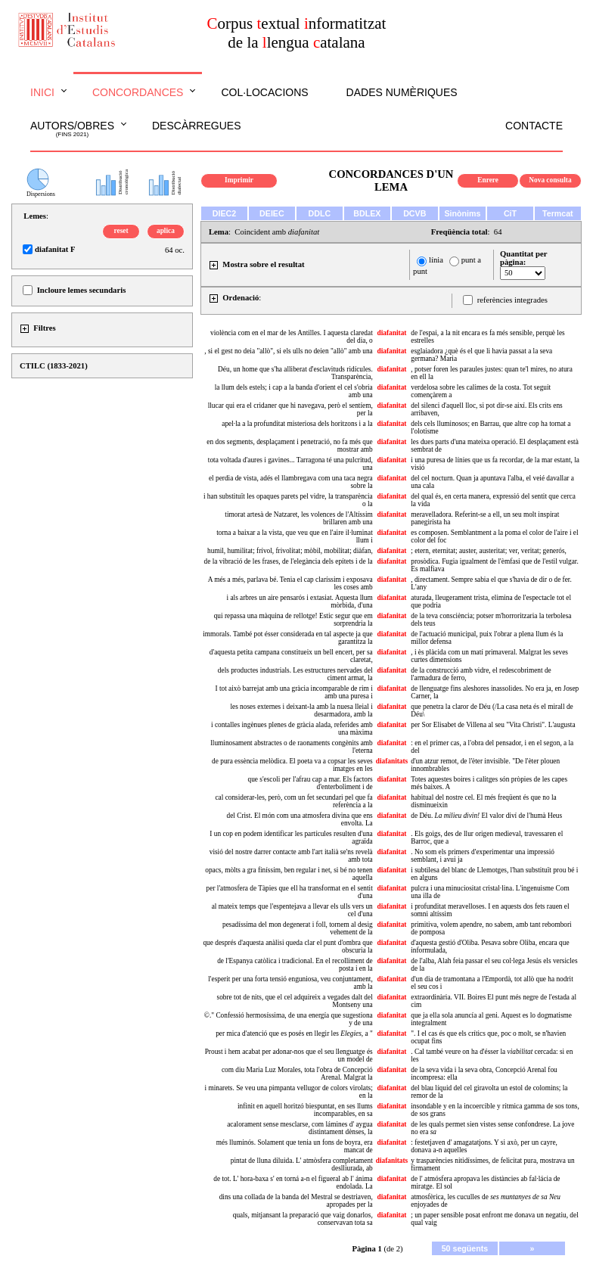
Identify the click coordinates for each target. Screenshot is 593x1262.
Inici (42, 92)
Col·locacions (264, 92)
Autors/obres (72, 129)
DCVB (414, 213)
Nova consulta (550, 180)
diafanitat (392, 333)
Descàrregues (196, 126)
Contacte (534, 126)
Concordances (138, 92)
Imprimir (239, 180)
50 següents (465, 1248)
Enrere (487, 180)
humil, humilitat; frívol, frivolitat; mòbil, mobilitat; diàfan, (290, 551)
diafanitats (392, 761)
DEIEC (271, 213)
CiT (510, 213)
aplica (166, 231)
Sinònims (463, 213)
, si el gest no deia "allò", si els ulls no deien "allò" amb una (288, 351)
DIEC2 (224, 213)
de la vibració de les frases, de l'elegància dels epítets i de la (288, 561)
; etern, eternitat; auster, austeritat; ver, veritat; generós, (489, 551)
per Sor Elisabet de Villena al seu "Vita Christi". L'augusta (493, 725)
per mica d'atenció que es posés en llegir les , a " (294, 1033)
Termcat (557, 213)
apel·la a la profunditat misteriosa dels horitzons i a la (297, 423)
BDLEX (366, 213)
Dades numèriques (402, 92)
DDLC (320, 213)
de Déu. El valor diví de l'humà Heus (486, 815)
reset (121, 231)
